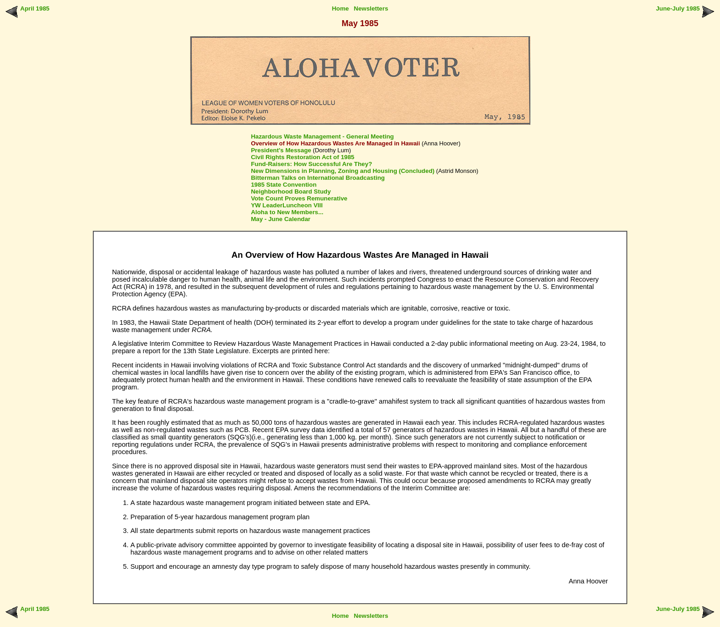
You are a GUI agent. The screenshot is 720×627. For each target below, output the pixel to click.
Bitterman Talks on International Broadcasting (318, 177)
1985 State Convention (283, 184)
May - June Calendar (280, 219)
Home (340, 8)
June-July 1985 (678, 8)
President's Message (281, 150)
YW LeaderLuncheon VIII (286, 205)
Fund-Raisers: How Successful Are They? (311, 164)
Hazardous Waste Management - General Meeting (322, 136)
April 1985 (35, 8)
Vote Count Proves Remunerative (299, 198)
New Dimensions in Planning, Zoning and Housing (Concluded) (342, 170)
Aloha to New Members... (287, 212)
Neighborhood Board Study (291, 191)
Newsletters (371, 8)
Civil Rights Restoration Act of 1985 (302, 157)
